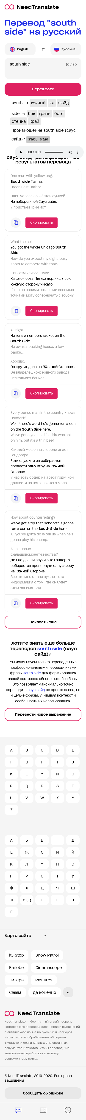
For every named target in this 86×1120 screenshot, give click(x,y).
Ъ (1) (26, 900)
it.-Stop (16, 955)
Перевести (43, 89)
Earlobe (16, 967)
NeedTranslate (32, 7)
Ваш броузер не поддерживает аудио (49, 152)
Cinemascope (49, 967)
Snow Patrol (47, 955)
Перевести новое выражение (43, 714)
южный (38, 103)
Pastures (43, 980)
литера (16, 980)
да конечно (44, 992)
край (34, 121)
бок (31, 113)
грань (44, 113)
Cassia (15, 992)
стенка (19, 121)
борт (59, 113)
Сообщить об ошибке (43, 1093)
